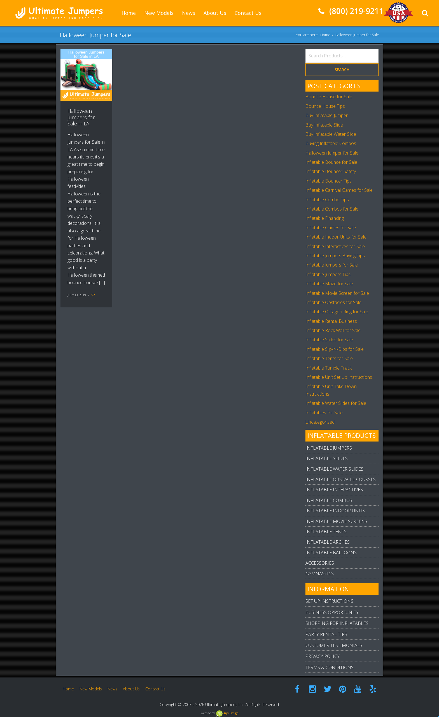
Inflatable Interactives (334, 490)
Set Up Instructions (329, 601)
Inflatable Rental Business (331, 321)
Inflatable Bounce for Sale (331, 162)
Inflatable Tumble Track (328, 368)
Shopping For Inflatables (336, 623)
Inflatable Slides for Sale (329, 340)
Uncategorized (320, 422)
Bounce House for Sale (328, 97)
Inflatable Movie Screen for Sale (337, 293)
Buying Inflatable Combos (330, 143)
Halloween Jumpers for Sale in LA (81, 117)
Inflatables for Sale (324, 413)
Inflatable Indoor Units (335, 511)
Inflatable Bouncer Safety (330, 171)
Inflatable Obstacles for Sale (333, 302)
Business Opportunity (332, 612)
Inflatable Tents (326, 532)
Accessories (319, 563)
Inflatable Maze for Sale (329, 284)
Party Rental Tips (326, 634)
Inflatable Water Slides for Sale (335, 403)
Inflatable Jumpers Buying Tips (335, 256)
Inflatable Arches (327, 542)
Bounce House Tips (325, 106)
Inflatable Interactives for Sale (335, 246)
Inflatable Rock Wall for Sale (333, 330)
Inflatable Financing (324, 218)
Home (325, 34)
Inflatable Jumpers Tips (328, 274)
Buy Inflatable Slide (324, 125)
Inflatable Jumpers (328, 448)
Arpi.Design (227, 713)
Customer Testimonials (333, 645)
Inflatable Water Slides (334, 469)
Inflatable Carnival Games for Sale (339, 190)
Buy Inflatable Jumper (326, 115)
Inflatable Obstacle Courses (340, 479)
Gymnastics (319, 574)
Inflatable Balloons (331, 553)
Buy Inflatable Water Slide (330, 134)
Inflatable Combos (328, 500)
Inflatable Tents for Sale (329, 358)
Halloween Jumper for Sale (331, 153)
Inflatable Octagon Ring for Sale (336, 312)
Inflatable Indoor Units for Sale (335, 237)
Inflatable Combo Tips (327, 200)
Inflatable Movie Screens (336, 521)
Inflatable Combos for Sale (331, 209)
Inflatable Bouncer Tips (328, 181)
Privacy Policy (322, 656)
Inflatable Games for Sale (330, 228)
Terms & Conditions (329, 667)
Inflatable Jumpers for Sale (331, 265)
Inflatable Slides (326, 458)
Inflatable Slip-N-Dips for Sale (334, 349)
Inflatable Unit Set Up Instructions (338, 377)
